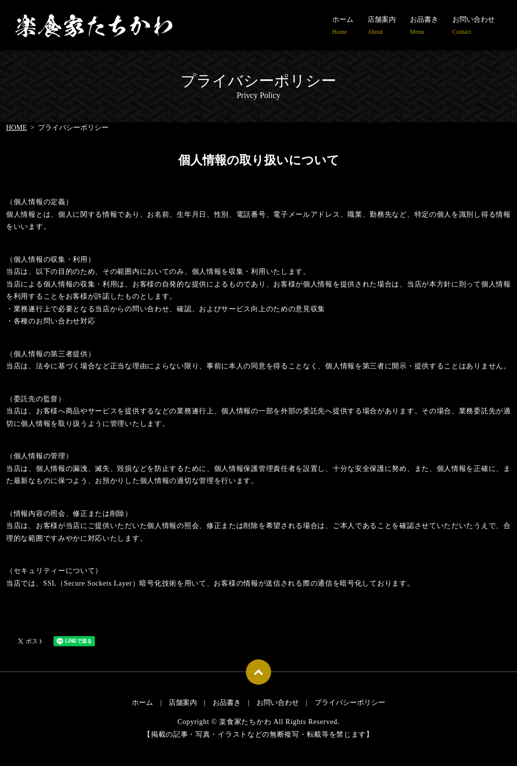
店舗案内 (382, 26)
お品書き (424, 26)
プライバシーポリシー (350, 702)
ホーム (342, 26)
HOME (16, 127)
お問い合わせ (473, 26)
